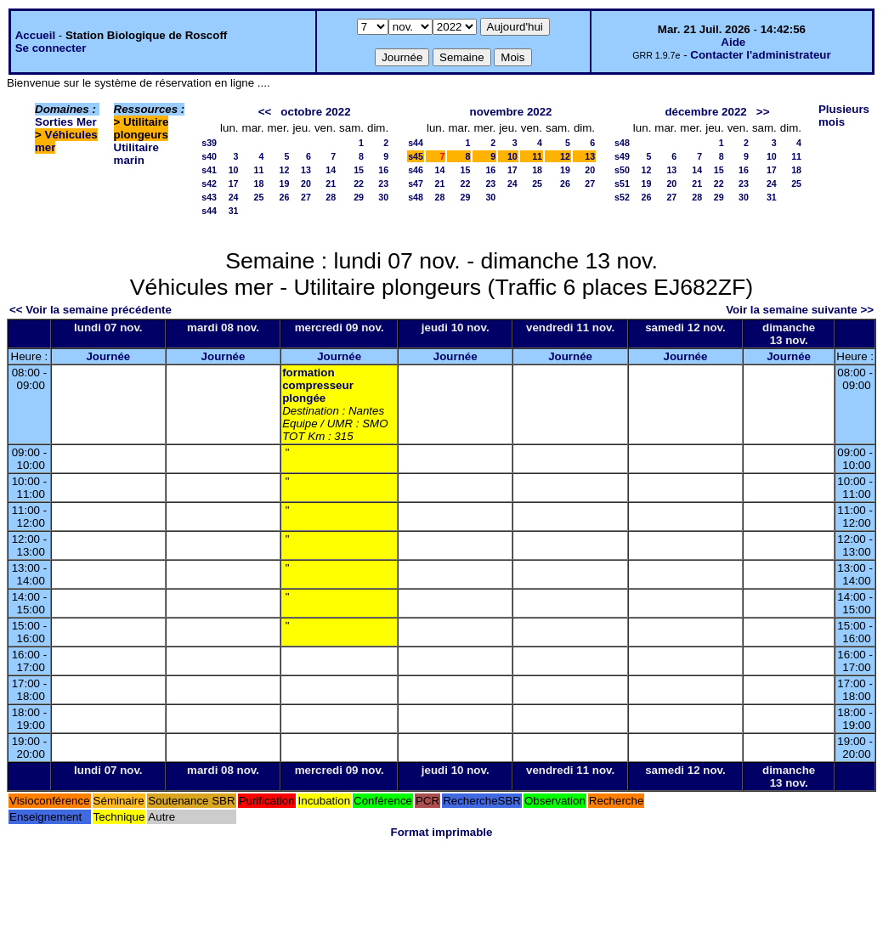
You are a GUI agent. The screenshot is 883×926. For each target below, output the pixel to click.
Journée (108, 356)
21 (330, 183)
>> (763, 111)
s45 (415, 156)
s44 (209, 211)
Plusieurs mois (843, 115)
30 (383, 197)
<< (265, 111)
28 (330, 197)
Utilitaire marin (136, 154)
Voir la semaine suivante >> (800, 309)
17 (234, 183)
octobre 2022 (315, 111)
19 (285, 183)
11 (259, 170)
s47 (415, 183)
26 (285, 197)
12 (285, 170)
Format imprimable (442, 832)
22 (359, 183)
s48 (415, 197)
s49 (622, 156)
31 (234, 211)
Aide (733, 42)
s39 (209, 143)
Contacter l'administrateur (760, 54)
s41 (209, 170)
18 (259, 183)
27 (306, 197)
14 (330, 170)
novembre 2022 (510, 111)
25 (259, 197)
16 (383, 170)
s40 (209, 156)
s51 (622, 183)
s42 (209, 183)
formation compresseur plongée (318, 385)
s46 (415, 170)
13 (306, 170)
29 (359, 197)
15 (359, 170)
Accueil (35, 35)
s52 (622, 197)
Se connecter (51, 48)
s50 (622, 170)
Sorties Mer (66, 122)
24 (234, 197)
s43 (209, 197)
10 (234, 170)
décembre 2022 (705, 111)
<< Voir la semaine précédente (90, 309)
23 (383, 183)
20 (306, 183)
